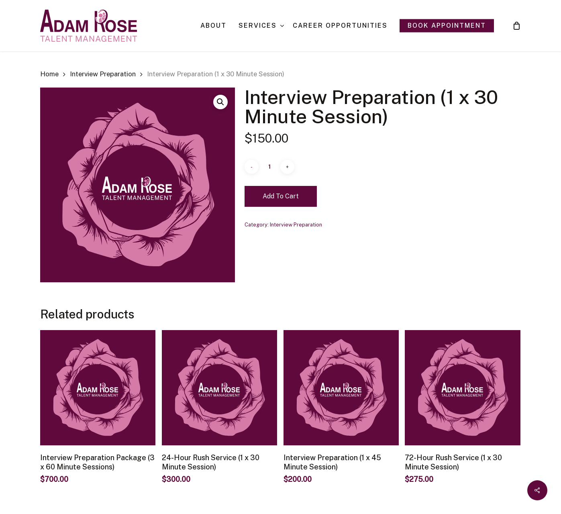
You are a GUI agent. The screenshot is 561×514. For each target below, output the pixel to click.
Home (49, 74)
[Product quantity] (269, 167)
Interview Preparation (103, 74)
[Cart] (516, 25)
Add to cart (281, 196)
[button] (220, 102)
